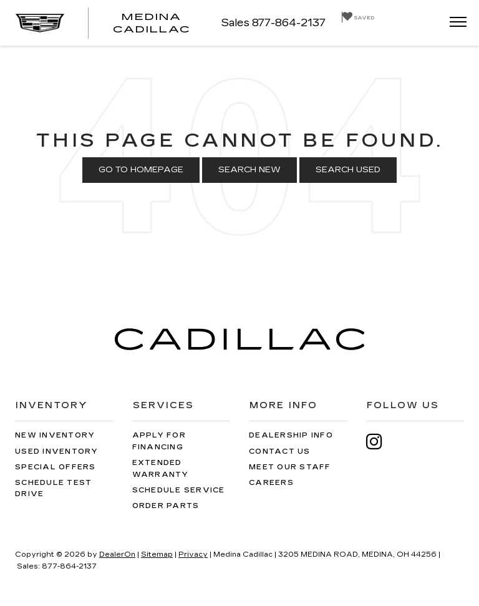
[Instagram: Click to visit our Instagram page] (380, 441)
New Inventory (55, 435)
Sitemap (157, 554)
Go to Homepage (141, 170)
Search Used (348, 170)
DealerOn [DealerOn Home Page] (117, 554)
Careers (271, 483)
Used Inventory (57, 451)
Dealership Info (291, 435)
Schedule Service (178, 490)
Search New (249, 170)
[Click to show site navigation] (454, 23)
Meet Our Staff (290, 467)
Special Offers (55, 467)
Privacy (193, 554)
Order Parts (166, 506)
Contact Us (280, 451)
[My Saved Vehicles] (358, 17)
